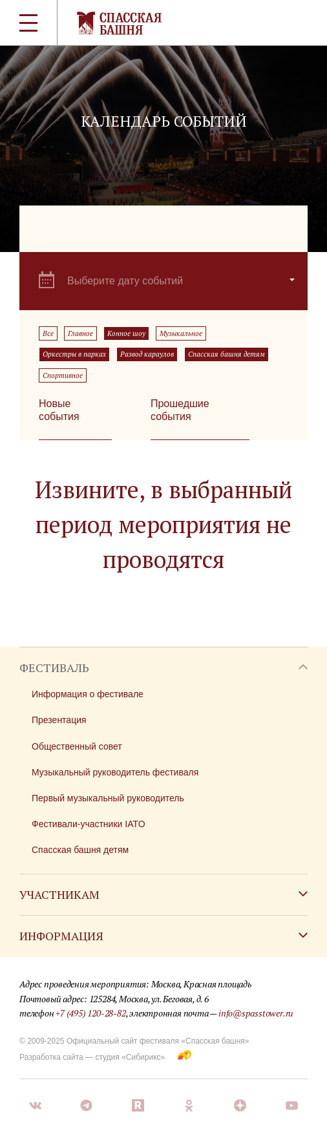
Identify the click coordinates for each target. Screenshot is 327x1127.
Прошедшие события (180, 410)
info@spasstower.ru (255, 1013)
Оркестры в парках (74, 354)
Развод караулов (147, 354)
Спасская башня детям (226, 354)
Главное (80, 333)
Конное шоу (126, 333)
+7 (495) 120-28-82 (90, 1013)
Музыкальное (181, 333)
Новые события (59, 410)
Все (48, 333)
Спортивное (63, 375)
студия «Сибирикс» (130, 1057)
